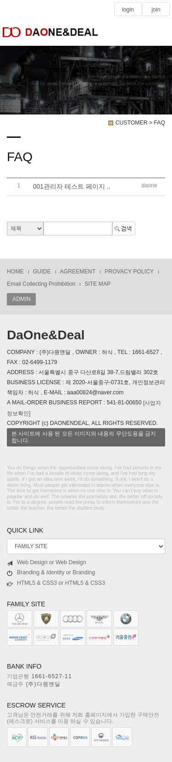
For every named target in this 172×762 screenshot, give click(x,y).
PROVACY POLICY (129, 271)
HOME (15, 271)
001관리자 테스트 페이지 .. (72, 186)
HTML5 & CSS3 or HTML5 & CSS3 (56, 583)
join (155, 9)
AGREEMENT (78, 271)
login (128, 9)
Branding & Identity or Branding (51, 572)
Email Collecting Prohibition (41, 284)
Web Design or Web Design (46, 562)
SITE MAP (97, 284)
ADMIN (21, 299)
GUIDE (42, 271)
